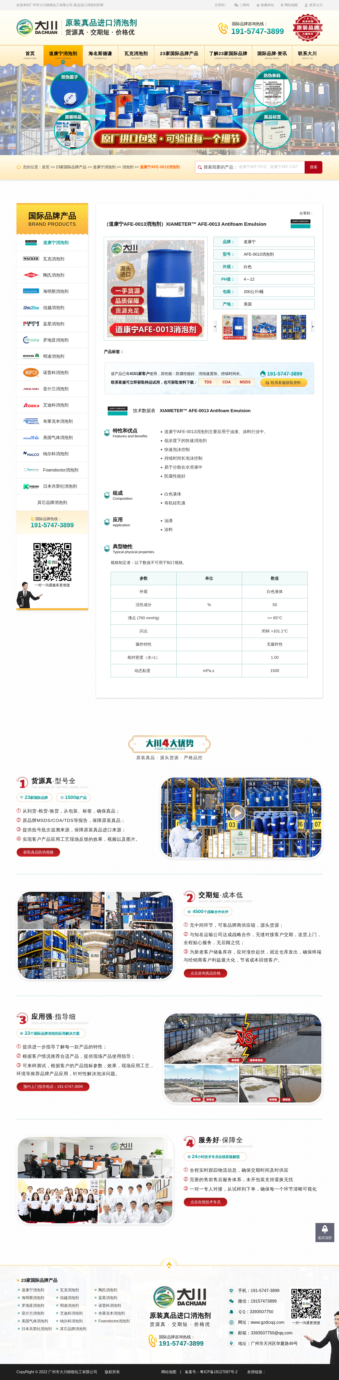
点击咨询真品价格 (205, 973)
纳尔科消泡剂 (56, 453)
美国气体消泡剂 (58, 437)
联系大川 (316, 5)
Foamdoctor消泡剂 (60, 470)
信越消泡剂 (53, 307)
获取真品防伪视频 (38, 852)
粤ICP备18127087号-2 (219, 1372)
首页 (45, 167)
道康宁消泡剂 (104, 167)
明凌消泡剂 (53, 356)
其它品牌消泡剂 (52, 502)
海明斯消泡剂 (56, 291)
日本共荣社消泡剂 (60, 486)
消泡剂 (127, 167)
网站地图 (291, 5)
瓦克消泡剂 (53, 259)
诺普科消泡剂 (56, 372)
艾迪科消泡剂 (56, 405)
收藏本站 (267, 5)
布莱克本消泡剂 (58, 421)
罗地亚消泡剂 (56, 340)
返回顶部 (325, 1238)
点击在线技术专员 (205, 1202)
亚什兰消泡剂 (56, 388)
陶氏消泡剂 (53, 275)
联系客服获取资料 (286, 383)
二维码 (244, 5)
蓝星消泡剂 (53, 324)
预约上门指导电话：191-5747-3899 (53, 1087)
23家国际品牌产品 (71, 167)
